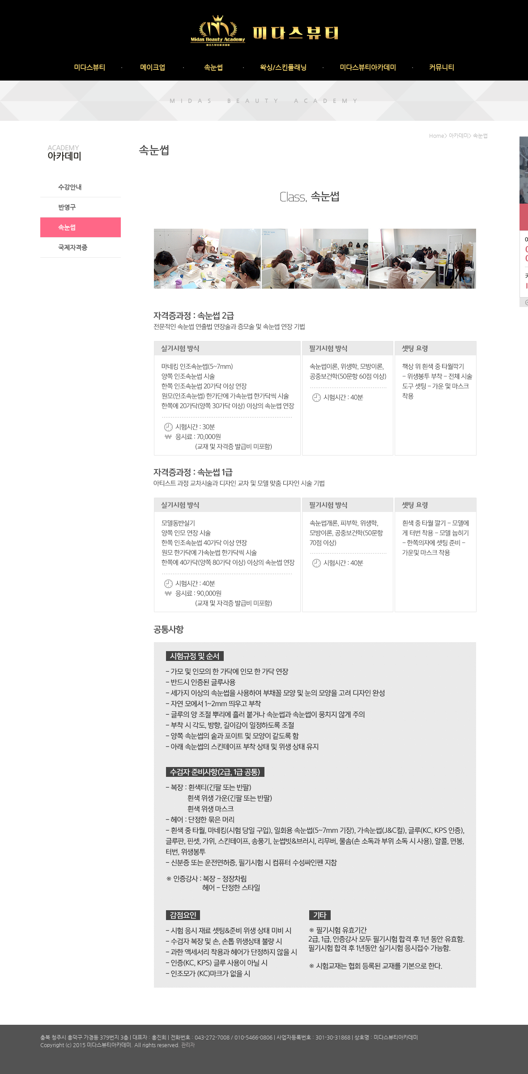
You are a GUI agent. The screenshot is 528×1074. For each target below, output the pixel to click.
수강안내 (69, 187)
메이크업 (152, 67)
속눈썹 (213, 67)
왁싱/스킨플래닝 (283, 67)
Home (436, 135)
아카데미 (458, 135)
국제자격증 (72, 247)
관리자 (188, 1045)
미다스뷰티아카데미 (368, 67)
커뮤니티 (441, 67)
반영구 (67, 207)
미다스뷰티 (89, 67)
